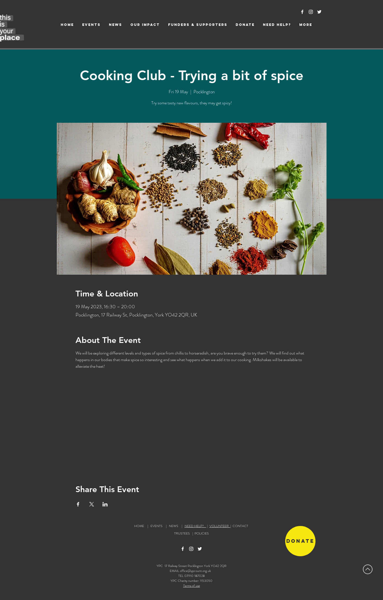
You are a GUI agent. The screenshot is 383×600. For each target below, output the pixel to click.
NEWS (173, 525)
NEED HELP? (195, 525)
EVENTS (156, 525)
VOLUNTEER (219, 525)
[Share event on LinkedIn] (105, 504)
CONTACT (240, 525)
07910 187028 (194, 575)
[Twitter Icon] (319, 12)
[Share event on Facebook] (78, 504)
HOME (139, 525)
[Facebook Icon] (302, 12)
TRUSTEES (183, 533)
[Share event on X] (91, 504)
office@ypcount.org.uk (195, 570)
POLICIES (202, 533)
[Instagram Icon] (311, 12)
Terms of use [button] (191, 585)
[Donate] (300, 541)
